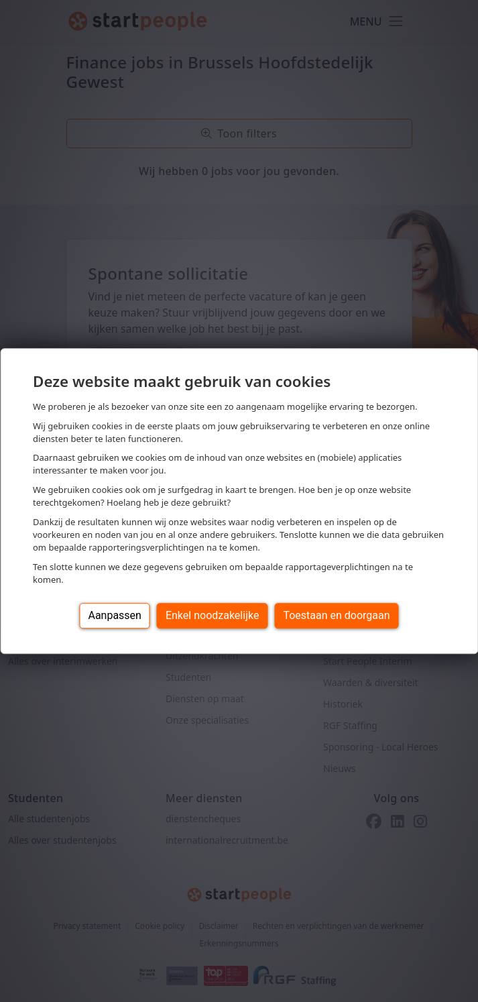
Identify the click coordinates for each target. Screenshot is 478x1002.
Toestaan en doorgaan (336, 615)
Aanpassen (114, 615)
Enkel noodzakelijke (212, 615)
